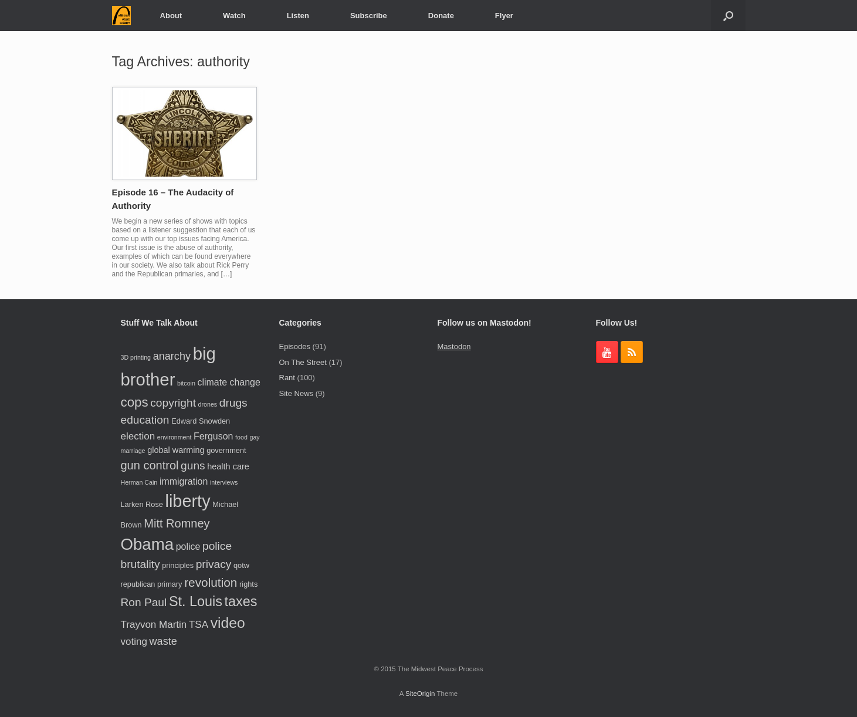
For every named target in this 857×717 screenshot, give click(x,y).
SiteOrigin (420, 693)
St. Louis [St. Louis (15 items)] (195, 601)
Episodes (294, 346)
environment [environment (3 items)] (174, 437)
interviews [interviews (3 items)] (224, 482)
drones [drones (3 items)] (208, 404)
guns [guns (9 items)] (193, 465)
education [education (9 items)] (145, 420)
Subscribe (368, 15)
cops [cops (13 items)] (134, 402)
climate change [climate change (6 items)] (229, 382)
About (171, 15)
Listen (298, 15)
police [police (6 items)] (188, 547)
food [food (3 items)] (241, 437)
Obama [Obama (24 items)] (147, 544)
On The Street (303, 362)
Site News (296, 393)
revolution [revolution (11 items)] (210, 582)
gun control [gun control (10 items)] (150, 465)
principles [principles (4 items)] (178, 565)
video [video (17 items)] (228, 623)
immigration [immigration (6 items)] (184, 481)
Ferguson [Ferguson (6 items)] (213, 436)
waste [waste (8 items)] (163, 641)
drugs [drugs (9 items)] (233, 403)
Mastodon (454, 346)
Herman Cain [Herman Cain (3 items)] (139, 482)
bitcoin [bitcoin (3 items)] (186, 383)
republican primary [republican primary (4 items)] (151, 584)
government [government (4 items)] (226, 450)
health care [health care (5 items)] (228, 466)
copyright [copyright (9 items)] (173, 403)
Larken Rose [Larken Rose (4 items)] (142, 504)
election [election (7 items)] (138, 436)
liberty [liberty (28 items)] (188, 501)
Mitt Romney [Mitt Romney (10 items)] (176, 523)
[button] (728, 15)
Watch (234, 15)
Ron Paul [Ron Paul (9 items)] (144, 602)
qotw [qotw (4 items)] (241, 565)
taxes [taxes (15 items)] (240, 601)
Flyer (504, 15)
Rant (287, 377)
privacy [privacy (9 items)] (214, 564)
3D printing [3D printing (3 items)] (136, 357)
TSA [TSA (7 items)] (198, 624)
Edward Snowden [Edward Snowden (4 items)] (200, 421)
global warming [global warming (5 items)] (175, 450)
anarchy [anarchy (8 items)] (172, 356)
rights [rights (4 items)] (248, 584)
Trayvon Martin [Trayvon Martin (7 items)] (154, 624)
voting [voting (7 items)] (134, 641)
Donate (441, 15)
